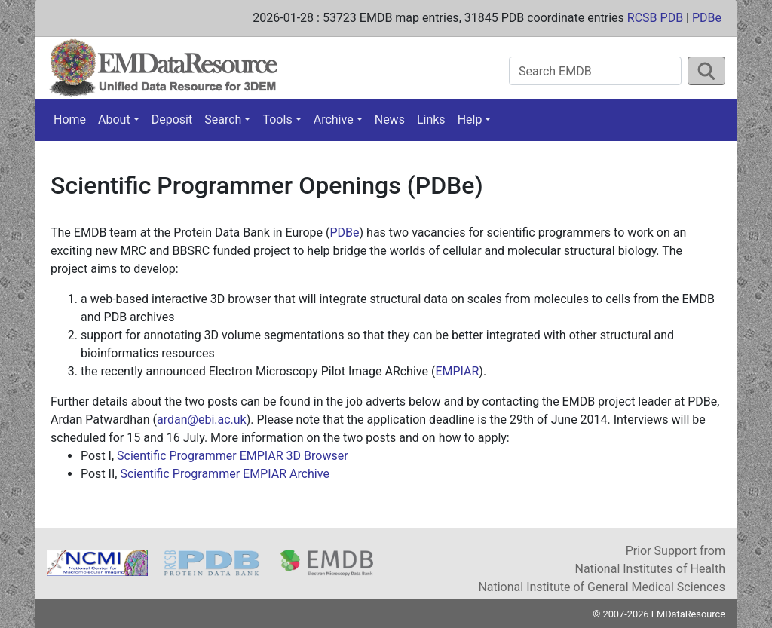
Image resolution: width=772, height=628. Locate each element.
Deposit (172, 119)
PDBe (706, 18)
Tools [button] (277, 119)
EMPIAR (457, 371)
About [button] (114, 119)
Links (431, 119)
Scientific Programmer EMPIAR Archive (224, 474)
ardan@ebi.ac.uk (202, 419)
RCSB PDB (655, 18)
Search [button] (222, 119)
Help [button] (470, 119)
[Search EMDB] (595, 71)
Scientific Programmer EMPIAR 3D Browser (232, 456)
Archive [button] (334, 119)
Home (70, 119)
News (390, 119)
